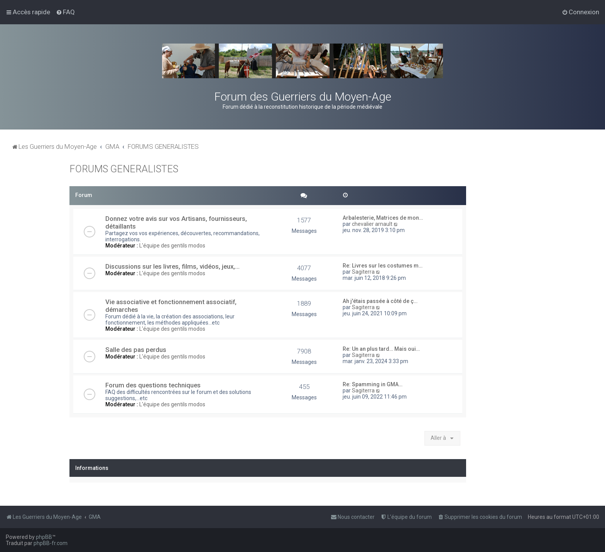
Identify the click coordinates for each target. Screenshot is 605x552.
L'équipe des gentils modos (172, 245)
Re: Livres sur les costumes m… (382, 266)
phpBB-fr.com (51, 543)
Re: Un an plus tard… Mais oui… (381, 349)
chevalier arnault (372, 224)
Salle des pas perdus (135, 349)
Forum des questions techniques (153, 385)
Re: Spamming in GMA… (372, 384)
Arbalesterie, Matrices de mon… (383, 218)
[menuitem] (65, 12)
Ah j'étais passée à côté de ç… (380, 301)
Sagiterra (363, 272)
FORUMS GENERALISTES (123, 169)
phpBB (44, 537)
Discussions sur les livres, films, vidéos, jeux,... (172, 266)
